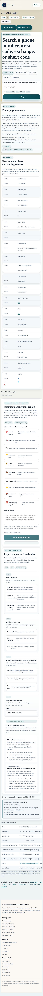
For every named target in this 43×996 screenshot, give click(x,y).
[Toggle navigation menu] (36, 5)
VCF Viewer (6, 972)
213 (19, 313)
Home (3, 17)
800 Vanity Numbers (8, 932)
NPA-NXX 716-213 (28, 17)
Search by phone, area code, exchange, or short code (20, 82)
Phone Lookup (8, 72)
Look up (21, 97)
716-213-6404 (33, 882)
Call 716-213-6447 (8, 27)
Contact (4, 954)
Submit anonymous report (21, 537)
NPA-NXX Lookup (7, 929)
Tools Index (5, 961)
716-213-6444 (31, 884)
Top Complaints (21, 72)
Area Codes (33, 72)
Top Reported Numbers (9, 942)
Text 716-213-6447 (24, 27)
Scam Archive (6, 945)
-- (6, 395)
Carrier (8, 708)
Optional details (9, 510)
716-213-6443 (22, 884)
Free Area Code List (8, 927)
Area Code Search (8, 924)
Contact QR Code (7, 964)
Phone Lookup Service (19, 905)
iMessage (16, 77)
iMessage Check (7, 935)
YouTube (5, 948)
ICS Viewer (5, 967)
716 (19, 303)
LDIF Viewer (6, 970)
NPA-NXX (6, 77)
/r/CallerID (5, 951)
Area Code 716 (14, 17)
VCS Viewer (6, 975)
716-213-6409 (12, 884)
